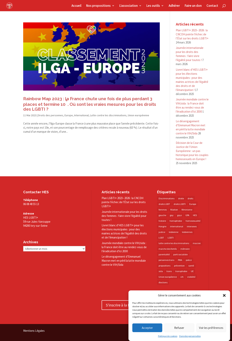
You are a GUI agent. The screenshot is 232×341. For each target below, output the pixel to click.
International (81, 115)
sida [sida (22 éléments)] (161, 271)
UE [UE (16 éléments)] (192, 271)
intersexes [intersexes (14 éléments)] (192, 226)
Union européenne (138, 115)
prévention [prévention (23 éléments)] (179, 265)
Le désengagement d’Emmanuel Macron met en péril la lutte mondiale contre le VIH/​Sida (124, 260)
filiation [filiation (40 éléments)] (174, 209)
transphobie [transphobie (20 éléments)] (181, 271)
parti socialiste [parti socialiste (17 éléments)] (180, 254)
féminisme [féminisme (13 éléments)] (187, 209)
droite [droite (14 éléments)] (181, 198)
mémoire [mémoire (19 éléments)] (185, 248)
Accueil (76, 6)
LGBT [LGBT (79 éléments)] (161, 237)
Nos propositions (98, 6)
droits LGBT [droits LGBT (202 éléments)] (164, 204)
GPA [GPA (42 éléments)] (187, 215)
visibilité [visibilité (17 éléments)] (191, 276)
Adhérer (174, 6)
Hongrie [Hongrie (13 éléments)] (162, 226)
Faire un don (193, 6)
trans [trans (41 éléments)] (169, 271)
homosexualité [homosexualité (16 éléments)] (193, 220)
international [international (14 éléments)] (176, 226)
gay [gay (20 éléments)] (171, 215)
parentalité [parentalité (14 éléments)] (164, 254)
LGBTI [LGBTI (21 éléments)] (171, 237)
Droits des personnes (50, 115)
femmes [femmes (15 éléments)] (163, 209)
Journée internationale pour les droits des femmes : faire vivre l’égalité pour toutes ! (124, 216)
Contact (212, 6)
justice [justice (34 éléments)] (162, 232)
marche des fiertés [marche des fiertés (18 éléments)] (168, 248)
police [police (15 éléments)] (189, 260)
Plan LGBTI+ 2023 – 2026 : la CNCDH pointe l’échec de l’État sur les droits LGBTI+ (192, 34)
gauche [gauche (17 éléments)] (162, 215)
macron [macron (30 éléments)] (197, 243)
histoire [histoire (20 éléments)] (162, 220)
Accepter (147, 328)
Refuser (179, 328)
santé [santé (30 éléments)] (191, 265)
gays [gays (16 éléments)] (179, 215)
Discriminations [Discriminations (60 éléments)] (166, 198)
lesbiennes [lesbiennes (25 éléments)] (187, 232)
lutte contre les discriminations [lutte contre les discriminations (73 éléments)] (174, 243)
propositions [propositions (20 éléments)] (164, 265)
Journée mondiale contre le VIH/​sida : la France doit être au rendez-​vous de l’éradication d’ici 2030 (124, 247)
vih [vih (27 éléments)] (182, 276)
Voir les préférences (211, 328)
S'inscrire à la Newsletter (126, 305)
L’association (128, 6)
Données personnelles (190, 336)
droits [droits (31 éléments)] (190, 198)
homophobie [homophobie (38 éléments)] (176, 220)
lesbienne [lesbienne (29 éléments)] (173, 232)
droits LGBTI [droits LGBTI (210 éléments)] (180, 204)
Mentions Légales (34, 331)
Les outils (153, 6)
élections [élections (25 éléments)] (163, 282)
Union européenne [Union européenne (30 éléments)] (168, 276)
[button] (224, 295)
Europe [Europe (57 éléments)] (192, 204)
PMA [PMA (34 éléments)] (180, 260)
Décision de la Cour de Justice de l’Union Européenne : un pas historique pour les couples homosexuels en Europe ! (192, 151)
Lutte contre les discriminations (108, 115)
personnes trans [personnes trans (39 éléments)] (166, 260)
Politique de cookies (167, 336)
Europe (69, 115)
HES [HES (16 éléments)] (195, 215)
